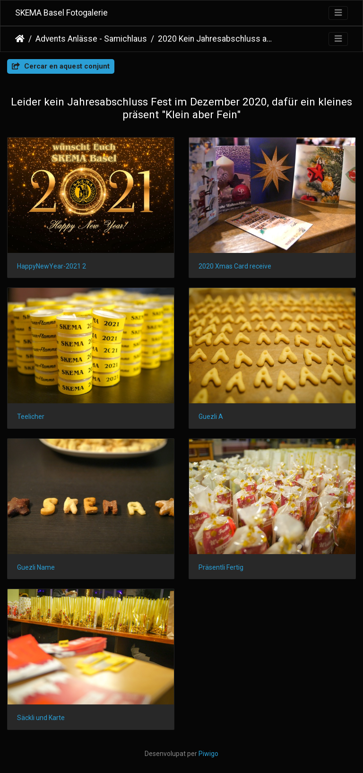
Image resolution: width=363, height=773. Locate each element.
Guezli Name (36, 567)
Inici (20, 39)
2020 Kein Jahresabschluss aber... (216, 38)
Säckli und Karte (41, 717)
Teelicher (30, 416)
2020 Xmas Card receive (235, 266)
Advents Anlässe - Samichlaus (91, 38)
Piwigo (208, 753)
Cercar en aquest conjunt (61, 66)
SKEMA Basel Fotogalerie (61, 12)
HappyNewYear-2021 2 (51, 266)
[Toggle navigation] (338, 13)
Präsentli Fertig (221, 567)
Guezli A (211, 416)
